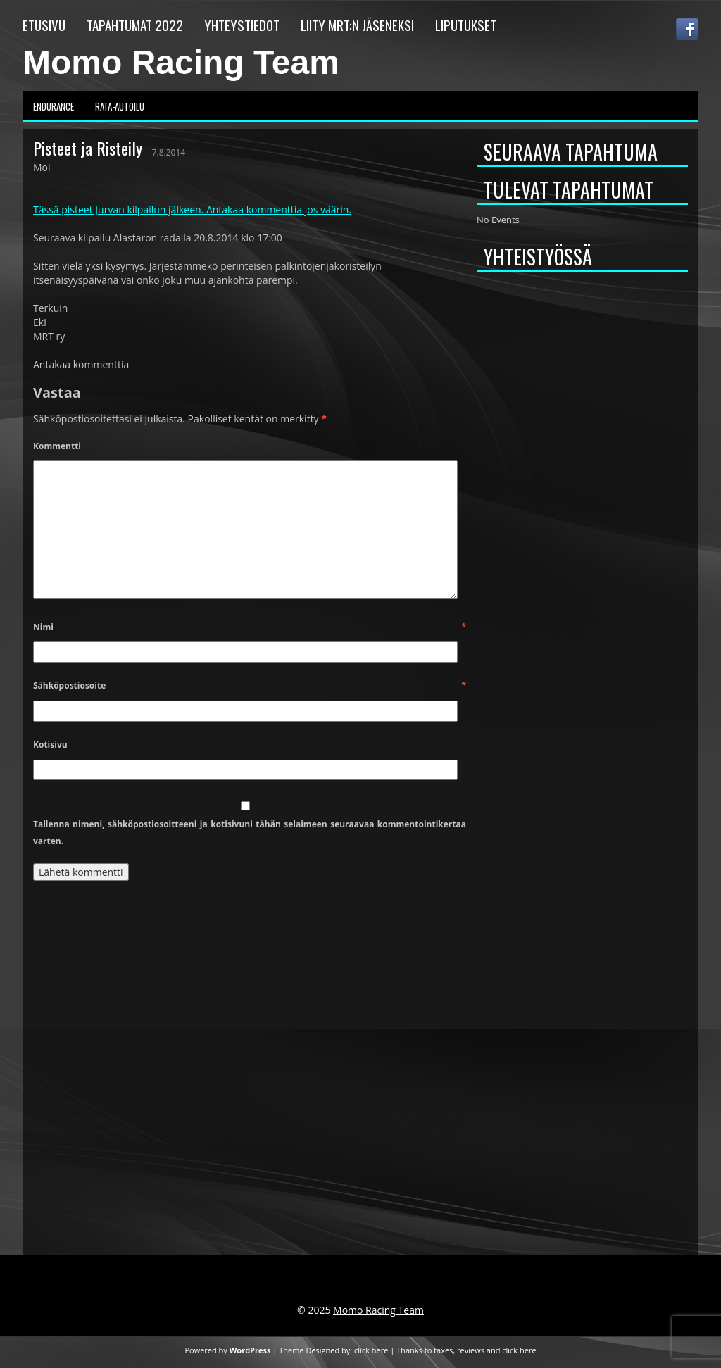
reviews (470, 1350)
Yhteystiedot (242, 24)
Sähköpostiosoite (249, 685)
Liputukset (465, 24)
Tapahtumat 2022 (135, 24)
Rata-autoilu (119, 106)
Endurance (53, 106)
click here (371, 1350)
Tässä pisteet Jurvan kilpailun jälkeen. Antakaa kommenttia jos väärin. (192, 209)
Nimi (249, 627)
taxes (443, 1350)
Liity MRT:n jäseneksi (357, 24)
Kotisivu (50, 745)
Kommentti (57, 446)
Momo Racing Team (181, 62)
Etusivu (44, 24)
